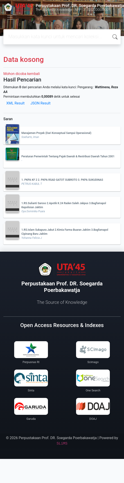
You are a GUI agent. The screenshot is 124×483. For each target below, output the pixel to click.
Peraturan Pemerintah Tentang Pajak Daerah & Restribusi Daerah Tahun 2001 (68, 156)
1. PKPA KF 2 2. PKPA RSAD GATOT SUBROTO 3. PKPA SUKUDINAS (62, 179)
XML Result (15, 103)
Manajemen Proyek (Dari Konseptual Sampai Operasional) (56, 133)
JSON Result (40, 103)
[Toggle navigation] (10, 17)
